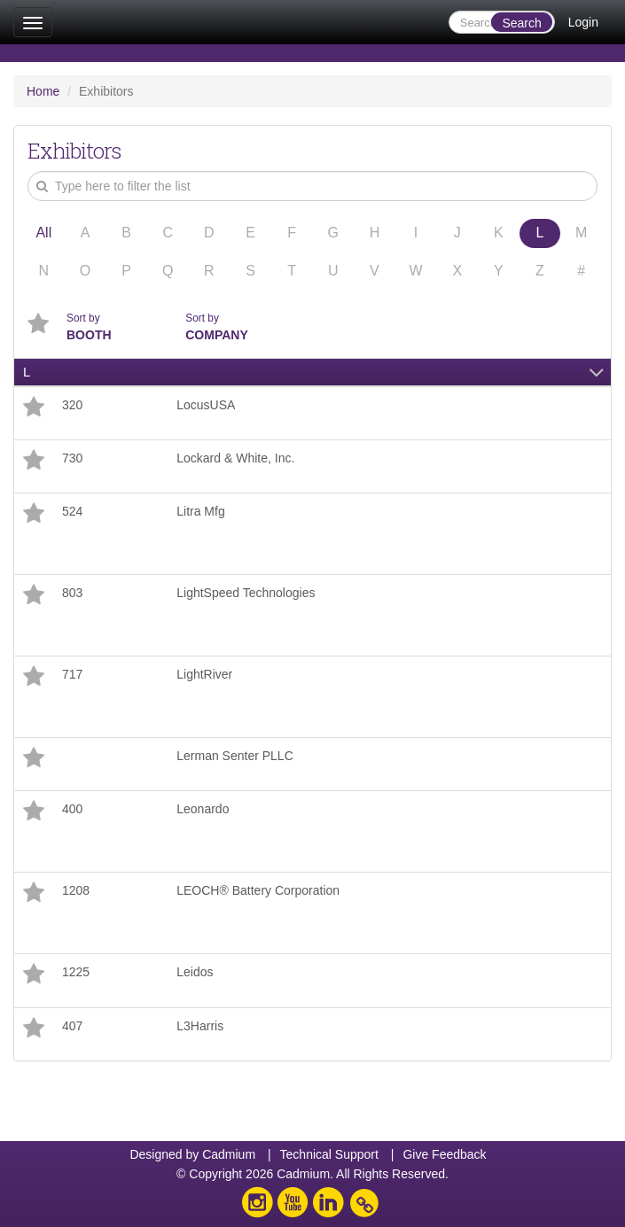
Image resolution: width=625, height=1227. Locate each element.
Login (583, 22)
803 (72, 593)
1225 (76, 972)
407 (72, 1026)
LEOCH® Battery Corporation (258, 890)
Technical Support (329, 1154)
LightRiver (204, 674)
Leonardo (202, 809)
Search (521, 23)
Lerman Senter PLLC (234, 756)
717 (72, 674)
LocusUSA (205, 405)
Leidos (194, 972)
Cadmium (228, 1154)
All (43, 232)
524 (72, 511)
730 (72, 458)
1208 (76, 890)
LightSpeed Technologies (245, 593)
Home (43, 91)
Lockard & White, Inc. (235, 458)
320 (72, 405)
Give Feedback (444, 1154)
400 (72, 809)
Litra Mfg (200, 511)
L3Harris (199, 1026)
